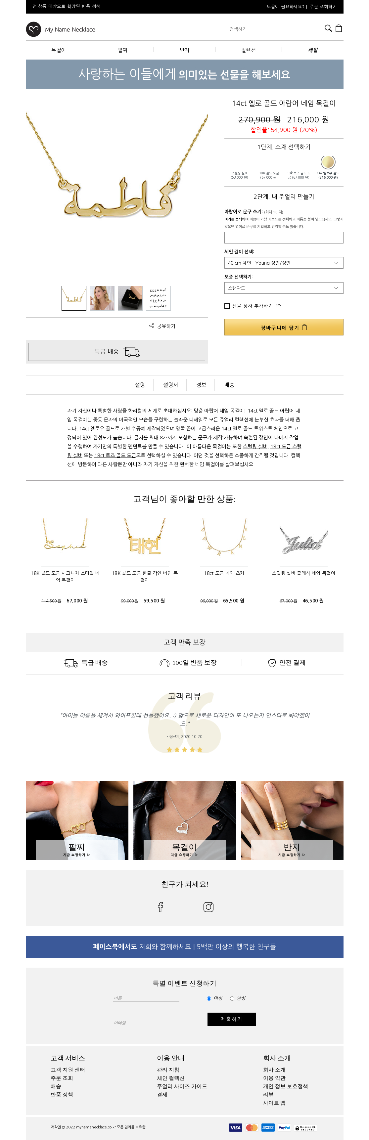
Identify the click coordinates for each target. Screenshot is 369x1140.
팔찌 (123, 50)
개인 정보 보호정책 (285, 1086)
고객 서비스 (68, 1058)
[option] (115, 7)
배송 (229, 384)
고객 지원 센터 (68, 1070)
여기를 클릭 (233, 219)
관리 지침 (168, 1070)
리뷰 (268, 1095)
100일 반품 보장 (188, 662)
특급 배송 (86, 662)
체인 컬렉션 (171, 1078)
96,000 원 (209, 601)
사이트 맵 (274, 1103)
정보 (201, 384)
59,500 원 (154, 600)
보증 (228, 277)
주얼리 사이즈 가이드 (182, 1086)
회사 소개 (277, 1058)
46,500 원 (313, 600)
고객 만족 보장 (185, 642)
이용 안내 (171, 1058)
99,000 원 (129, 601)
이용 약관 (274, 1078)
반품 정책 (62, 1095)
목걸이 (58, 50)
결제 (162, 1095)
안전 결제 (287, 662)
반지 (185, 50)
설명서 (170, 384)
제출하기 (232, 1019)
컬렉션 (248, 50)
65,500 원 (233, 600)
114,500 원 (51, 601)
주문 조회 (62, 1078)
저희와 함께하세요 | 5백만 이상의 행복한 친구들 (184, 946)
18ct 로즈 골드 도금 (115, 455)
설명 (140, 384)
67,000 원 (77, 600)
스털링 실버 (255, 446)
